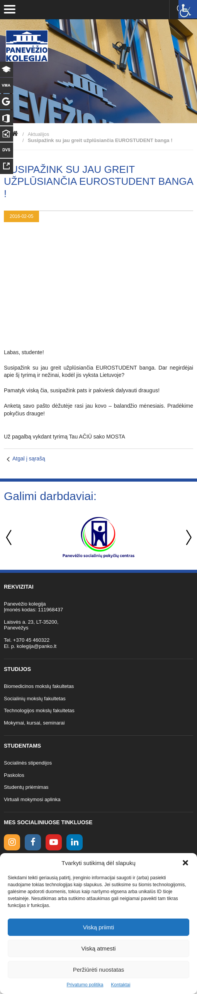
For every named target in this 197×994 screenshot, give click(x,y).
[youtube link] (54, 842)
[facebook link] (33, 842)
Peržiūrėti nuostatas (98, 969)
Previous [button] (9, 537)
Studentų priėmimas (26, 787)
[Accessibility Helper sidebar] (187, 9)
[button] (185, 863)
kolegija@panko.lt (36, 646)
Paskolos (14, 775)
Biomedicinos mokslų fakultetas (39, 686)
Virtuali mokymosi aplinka (32, 799)
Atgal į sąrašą (28, 458)
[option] (98, 537)
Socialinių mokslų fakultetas (35, 698)
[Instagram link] (12, 842)
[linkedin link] (74, 842)
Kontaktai (120, 984)
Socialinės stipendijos (28, 763)
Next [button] (187, 537)
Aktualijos (38, 134)
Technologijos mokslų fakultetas (39, 710)
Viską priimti (98, 927)
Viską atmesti (99, 948)
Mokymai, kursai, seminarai (34, 723)
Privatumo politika (85, 984)
